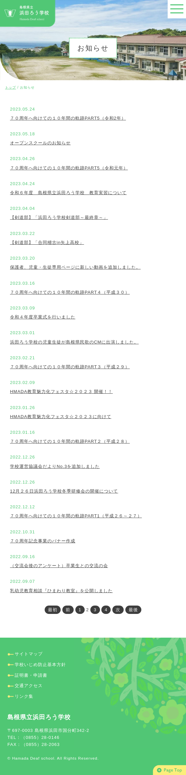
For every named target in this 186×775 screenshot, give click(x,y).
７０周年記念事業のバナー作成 (42, 540)
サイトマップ (29, 653)
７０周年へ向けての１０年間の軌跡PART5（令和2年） (68, 118)
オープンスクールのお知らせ (40, 142)
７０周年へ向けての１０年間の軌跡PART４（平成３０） (70, 292)
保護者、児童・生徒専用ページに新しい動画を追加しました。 (75, 267)
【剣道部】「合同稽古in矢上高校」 (47, 242)
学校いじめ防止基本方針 (40, 664)
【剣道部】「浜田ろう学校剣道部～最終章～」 (59, 217)
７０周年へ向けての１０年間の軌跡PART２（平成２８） (70, 441)
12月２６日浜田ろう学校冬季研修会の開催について (64, 491)
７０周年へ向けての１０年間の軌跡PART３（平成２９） (70, 366)
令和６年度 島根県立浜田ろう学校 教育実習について (68, 192)
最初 (52, 609)
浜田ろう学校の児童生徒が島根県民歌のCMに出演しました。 (74, 342)
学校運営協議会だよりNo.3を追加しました (55, 466)
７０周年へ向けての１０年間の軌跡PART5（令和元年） (69, 167)
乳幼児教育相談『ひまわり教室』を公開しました (61, 590)
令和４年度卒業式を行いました (42, 316)
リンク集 (24, 696)
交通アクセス (29, 685)
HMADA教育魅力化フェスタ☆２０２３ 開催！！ (61, 391)
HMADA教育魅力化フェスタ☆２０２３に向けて (60, 416)
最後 (133, 609)
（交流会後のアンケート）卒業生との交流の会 (59, 565)
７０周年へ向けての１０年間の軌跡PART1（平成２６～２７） (76, 515)
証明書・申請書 (31, 675)
